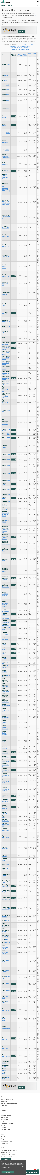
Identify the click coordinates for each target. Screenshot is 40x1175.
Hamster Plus (5, 757)
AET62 (6, 75)
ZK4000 (4, 1063)
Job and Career (5, 1129)
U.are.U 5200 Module (5, 368)
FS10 (8, 434)
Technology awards (6, 1115)
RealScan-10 (5, 837)
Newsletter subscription (7, 1123)
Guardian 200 (5, 236)
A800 (7, 100)
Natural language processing (9, 1103)
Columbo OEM (6, 544)
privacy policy (7, 1167)
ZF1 (3, 339)
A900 (7, 108)
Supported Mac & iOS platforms (19, 47)
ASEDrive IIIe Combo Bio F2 (5, 156)
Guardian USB (5, 276)
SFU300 (4, 860)
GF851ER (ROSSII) (5, 521)
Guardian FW (5, 256)
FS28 (8, 454)
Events (3, 1125)
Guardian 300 (5, 246)
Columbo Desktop (4, 538)
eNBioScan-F (5, 717)
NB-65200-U (5, 702)
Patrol (3, 305)
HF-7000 (4, 509)
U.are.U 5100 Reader (5, 358)
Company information (7, 1113)
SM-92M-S (5, 666)
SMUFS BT (5, 808)
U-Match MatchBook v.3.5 (5, 176)
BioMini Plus (5, 821)
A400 (7, 85)
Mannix (4, 571)
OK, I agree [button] (7, 1172)
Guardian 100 (5, 228)
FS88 (8, 494)
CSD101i (4, 882)
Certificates (4, 1119)
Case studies (5, 1117)
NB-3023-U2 (5, 692)
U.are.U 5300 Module (5, 373)
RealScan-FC (5, 1048)
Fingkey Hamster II (5, 728)
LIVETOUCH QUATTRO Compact (5, 604)
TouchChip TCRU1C (5, 947)
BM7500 (4, 125)
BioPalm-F (5, 164)
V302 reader (5, 625)
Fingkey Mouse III (4, 733)
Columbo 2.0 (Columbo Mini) (5, 531)
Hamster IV (5, 753)
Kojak (3, 560)
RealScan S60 (5, 1010)
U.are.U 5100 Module (5, 353)
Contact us (6, 1159)
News (2, 1121)
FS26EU (4, 447)
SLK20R (4, 1070)
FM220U (4, 813)
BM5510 (4, 117)
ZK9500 (4, 1074)
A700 (7, 94)
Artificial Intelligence (7, 1099)
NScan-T (4, 741)
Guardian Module (4, 267)
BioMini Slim (5, 830)
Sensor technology (20, 54)
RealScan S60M (4, 1019)
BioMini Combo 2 (6, 970)
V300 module (5, 622)
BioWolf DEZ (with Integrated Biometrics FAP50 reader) (6, 188)
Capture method (25, 54)
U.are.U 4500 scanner (5, 348)
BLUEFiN (4, 917)
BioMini (4, 817)
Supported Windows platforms (27, 44)
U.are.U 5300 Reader (5, 378)
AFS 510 (7, 150)
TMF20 (7, 864)
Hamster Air (5, 748)
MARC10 (4, 644)
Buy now (14, 116)
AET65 (6, 80)
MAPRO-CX (5, 639)
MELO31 (4, 649)
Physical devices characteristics (20, 49)
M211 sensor (5, 615)
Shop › (21, 31)
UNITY (8, 64)
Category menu (6, 5)
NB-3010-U (5, 686)
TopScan (7, 920)
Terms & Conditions (6, 1141)
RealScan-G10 (5, 1056)
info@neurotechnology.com (9, 1150)
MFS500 (4, 653)
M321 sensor (5, 618)
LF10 (3, 333)
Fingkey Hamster (4, 723)
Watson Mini (5, 587)
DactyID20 (5, 886)
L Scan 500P (6, 293)
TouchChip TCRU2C (5, 953)
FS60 (8, 465)
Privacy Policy (5, 1143)
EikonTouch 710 (6, 344)
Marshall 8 (5, 142)
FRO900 (8, 133)
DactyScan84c (6, 899)
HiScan (4, 931)
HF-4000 (4, 505)
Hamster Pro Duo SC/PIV (5, 789)
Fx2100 (4, 926)
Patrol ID (4, 313)
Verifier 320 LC (6, 321)
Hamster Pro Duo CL (5, 781)
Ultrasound (4, 1105)
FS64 (8, 473)
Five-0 (3, 551)
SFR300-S (4, 856)
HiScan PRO (5, 936)
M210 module (5, 611)
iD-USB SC (5, 795)
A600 (7, 89)
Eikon (6, 939)
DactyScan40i (5, 892)
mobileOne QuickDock (5, 423)
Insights (3, 1127)
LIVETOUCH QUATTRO (5, 594)
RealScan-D (5, 1039)
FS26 (8, 438)
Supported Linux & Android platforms (19, 46)
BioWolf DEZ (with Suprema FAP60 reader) (6, 203)
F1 (9, 327)
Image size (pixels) (34, 55)
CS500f (4, 875)
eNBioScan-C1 (6, 705)
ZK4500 (4, 1066)
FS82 (8, 489)
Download (4, 1137)
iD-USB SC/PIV (5, 800)
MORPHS (4, 658)
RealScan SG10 (6, 1028)
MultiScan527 (5, 909)
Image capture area (30, 55)
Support (3, 1139)
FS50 (8, 459)
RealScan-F (5, 848)
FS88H (4, 499)
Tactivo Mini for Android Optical (5, 514)
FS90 (8, 501)
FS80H (4, 484)
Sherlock (4, 579)
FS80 (8, 480)
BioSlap (7, 170)
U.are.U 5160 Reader (5, 363)
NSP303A (4, 672)
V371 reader (5, 634)
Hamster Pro (5, 761)
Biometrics (4, 1101)
